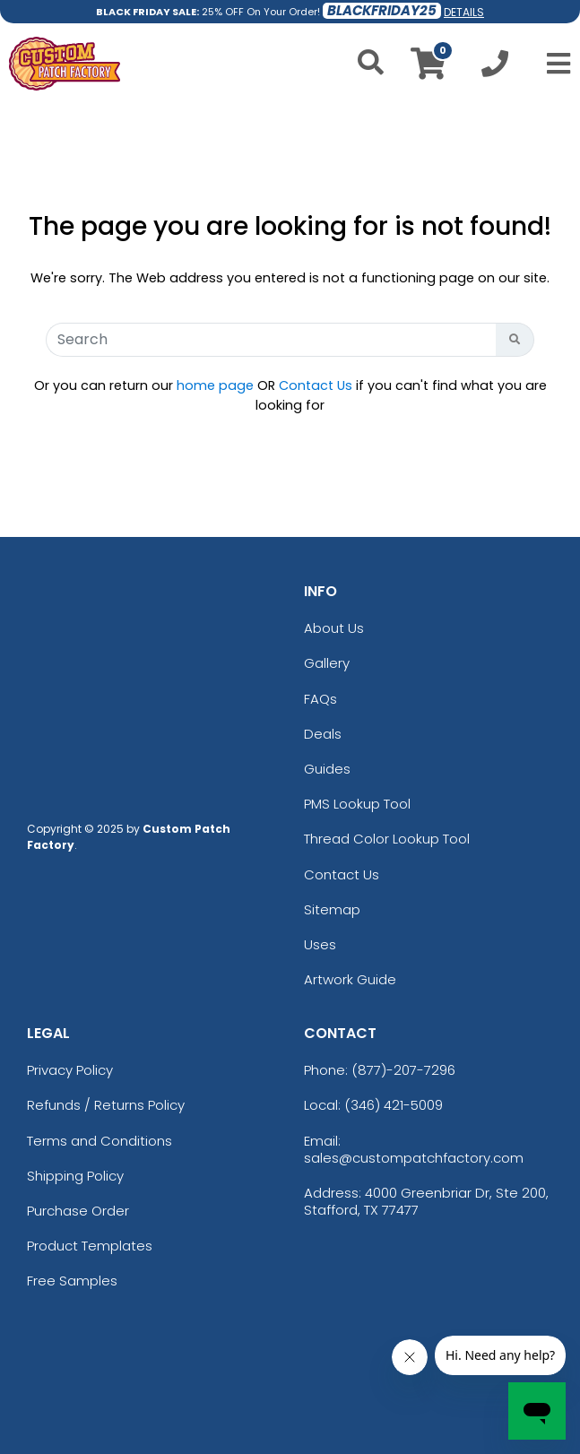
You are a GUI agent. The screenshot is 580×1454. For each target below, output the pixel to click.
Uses (320, 944)
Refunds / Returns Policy (106, 1104)
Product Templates (89, 1245)
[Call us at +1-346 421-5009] (494, 68)
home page (215, 385)
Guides (327, 768)
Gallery (327, 662)
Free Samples (72, 1280)
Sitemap (332, 909)
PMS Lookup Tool (357, 803)
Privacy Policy (70, 1069)
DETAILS (464, 12)
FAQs (320, 698)
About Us (334, 628)
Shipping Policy (75, 1175)
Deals (323, 733)
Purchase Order (78, 1210)
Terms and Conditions (99, 1140)
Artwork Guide (350, 979)
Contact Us (315, 385)
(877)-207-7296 (403, 1069)
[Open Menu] (553, 63)
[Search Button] (515, 340)
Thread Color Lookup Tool (387, 838)
